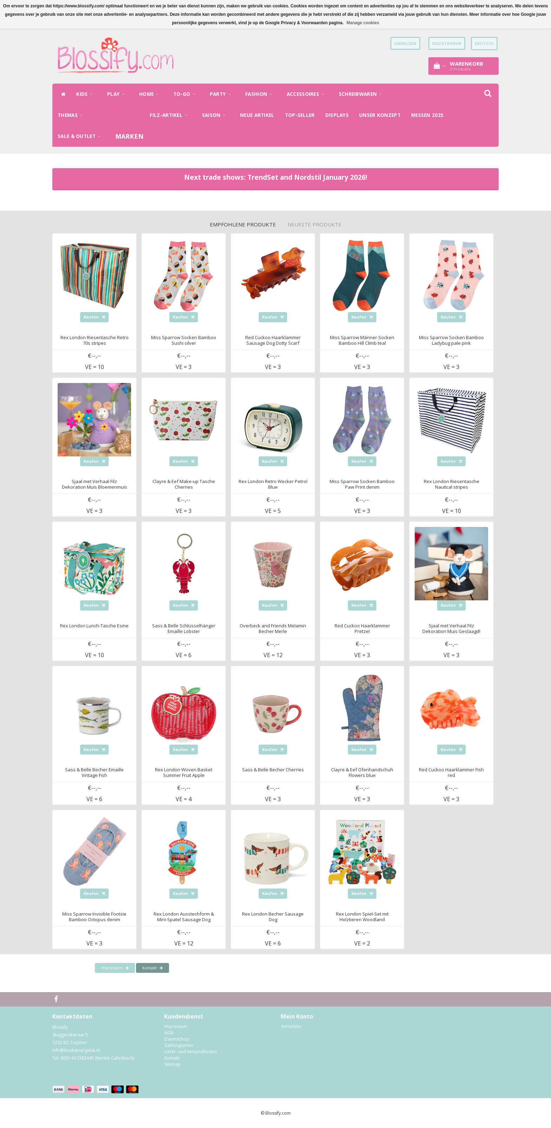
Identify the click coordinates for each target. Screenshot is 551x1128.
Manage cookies (362, 22)
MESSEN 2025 (427, 115)
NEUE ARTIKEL (257, 115)
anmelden (405, 43)
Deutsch (484, 43)
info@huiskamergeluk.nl (76, 1050)
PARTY (222, 94)
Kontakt (152, 967)
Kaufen (94, 316)
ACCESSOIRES (307, 94)
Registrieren (446, 43)
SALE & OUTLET (81, 136)
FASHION (260, 94)
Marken (129, 136)
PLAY (118, 94)
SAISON (215, 115)
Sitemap (172, 1064)
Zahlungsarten (178, 1045)
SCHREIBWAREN (362, 94)
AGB (168, 1033)
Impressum (115, 967)
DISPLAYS (337, 115)
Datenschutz (176, 1039)
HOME (151, 94)
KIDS (86, 94)
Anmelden (291, 1026)
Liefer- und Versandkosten (190, 1052)
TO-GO (186, 94)
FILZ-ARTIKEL (170, 115)
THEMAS (72, 115)
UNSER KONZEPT (380, 115)
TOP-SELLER (300, 115)
